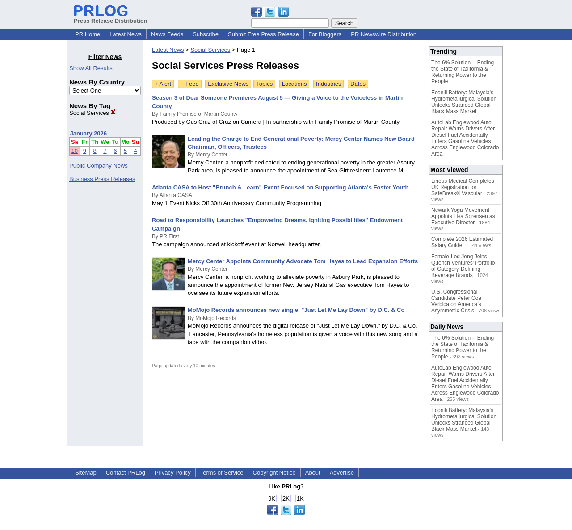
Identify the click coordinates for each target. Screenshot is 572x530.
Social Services (92, 112)
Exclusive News (228, 83)
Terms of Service (222, 472)
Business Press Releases (102, 179)
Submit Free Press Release (263, 34)
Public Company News (98, 165)
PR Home (87, 34)
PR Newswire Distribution (383, 34)
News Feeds (167, 34)
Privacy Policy (173, 472)
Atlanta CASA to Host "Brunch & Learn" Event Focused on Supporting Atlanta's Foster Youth (280, 187)
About (312, 472)
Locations (294, 83)
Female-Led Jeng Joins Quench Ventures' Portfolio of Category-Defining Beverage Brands (463, 265)
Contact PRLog (125, 472)
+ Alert (163, 83)
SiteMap (86, 472)
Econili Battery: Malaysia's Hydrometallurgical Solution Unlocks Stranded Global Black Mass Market (463, 101)
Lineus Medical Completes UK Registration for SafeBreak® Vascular (462, 187)
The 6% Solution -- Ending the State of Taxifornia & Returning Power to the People (462, 71)
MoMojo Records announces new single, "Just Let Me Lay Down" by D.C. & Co (296, 310)
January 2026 (88, 133)
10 (75, 150)
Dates (358, 83)
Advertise (342, 472)
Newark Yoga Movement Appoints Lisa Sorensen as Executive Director (463, 216)
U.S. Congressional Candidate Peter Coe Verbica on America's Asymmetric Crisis (456, 301)
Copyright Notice (274, 472)
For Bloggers (324, 34)
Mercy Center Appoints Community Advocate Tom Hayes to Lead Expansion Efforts (303, 261)
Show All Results (91, 68)
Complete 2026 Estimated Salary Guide (462, 242)
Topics (264, 83)
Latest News (125, 34)
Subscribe (206, 34)
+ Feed (190, 83)
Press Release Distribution (110, 17)
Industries (328, 83)
